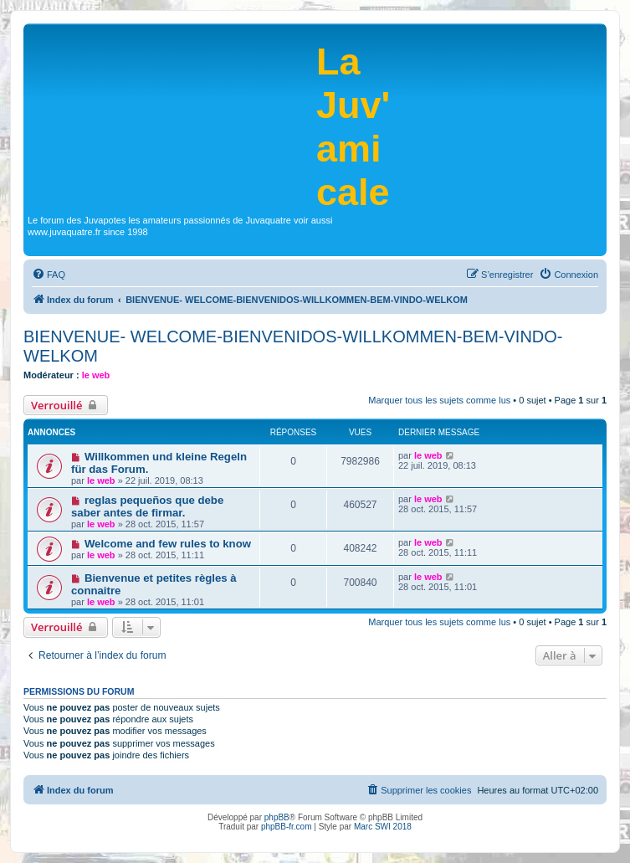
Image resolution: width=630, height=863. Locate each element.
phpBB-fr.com (286, 826)
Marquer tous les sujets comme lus (439, 400)
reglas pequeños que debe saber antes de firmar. (147, 506)
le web (96, 375)
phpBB (276, 817)
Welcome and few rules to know (168, 543)
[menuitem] (48, 275)
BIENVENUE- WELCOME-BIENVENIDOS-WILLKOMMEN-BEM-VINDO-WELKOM (293, 346)
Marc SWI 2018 (383, 826)
